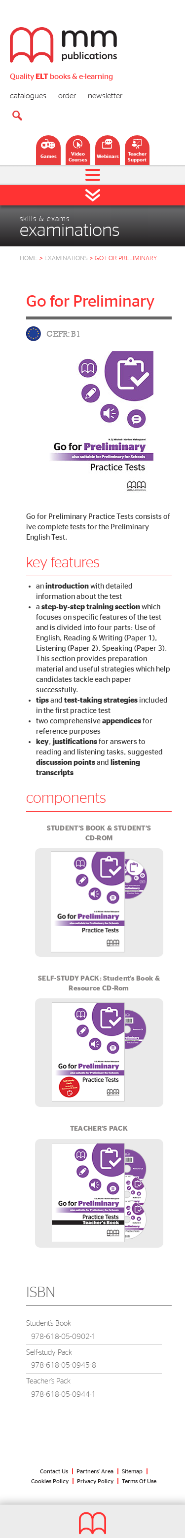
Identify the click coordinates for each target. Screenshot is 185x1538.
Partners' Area (94, 1471)
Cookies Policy (50, 1481)
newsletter (105, 96)
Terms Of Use (139, 1481)
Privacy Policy (95, 1481)
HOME (28, 258)
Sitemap (132, 1471)
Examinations (69, 258)
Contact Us (54, 1471)
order (67, 96)
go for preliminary (126, 258)
